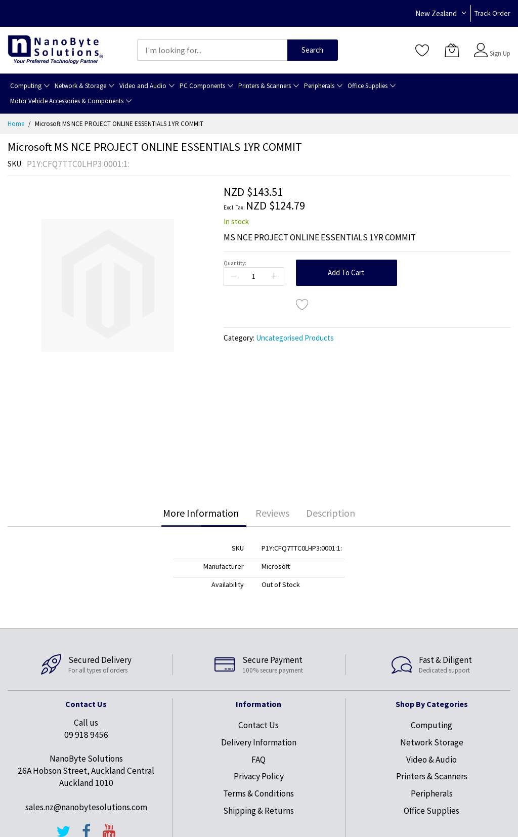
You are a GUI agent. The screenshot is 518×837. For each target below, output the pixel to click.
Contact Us (258, 725)
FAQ (258, 759)
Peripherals (432, 793)
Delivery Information (258, 742)
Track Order (492, 13)
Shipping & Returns (258, 810)
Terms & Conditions (258, 793)
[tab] (200, 513)
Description (330, 513)
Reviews (272, 513)
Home (16, 123)
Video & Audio (431, 759)
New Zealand (436, 13)
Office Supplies (431, 810)
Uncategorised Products (295, 338)
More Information (201, 513)
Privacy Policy (259, 776)
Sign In (499, 45)
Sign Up (500, 53)
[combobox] (212, 50)
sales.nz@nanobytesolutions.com (86, 807)
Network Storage (431, 742)
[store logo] (55, 50)
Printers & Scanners (431, 776)
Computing (431, 725)
